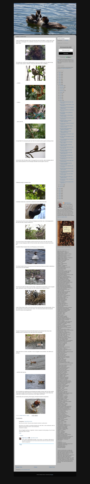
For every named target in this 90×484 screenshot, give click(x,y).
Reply (20, 433)
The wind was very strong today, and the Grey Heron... (66, 161)
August (61, 92)
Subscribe (65, 53)
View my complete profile (62, 216)
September (62, 90)
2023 (60, 77)
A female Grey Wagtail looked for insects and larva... (66, 164)
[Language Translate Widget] (64, 39)
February (61, 184)
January (61, 186)
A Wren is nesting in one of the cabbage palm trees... (65, 132)
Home (35, 467)
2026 (60, 72)
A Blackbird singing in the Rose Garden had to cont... (65, 121)
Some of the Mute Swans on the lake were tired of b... (66, 148)
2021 (60, 80)
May (61, 97)
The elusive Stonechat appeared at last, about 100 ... (66, 156)
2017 (60, 190)
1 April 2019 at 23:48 (34, 437)
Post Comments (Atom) (25, 469)
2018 (60, 188)
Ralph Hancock (25, 437)
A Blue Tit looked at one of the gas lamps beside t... (66, 142)
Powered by (65, 57)
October (61, 88)
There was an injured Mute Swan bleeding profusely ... (66, 150)
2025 (60, 74)
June (61, 95)
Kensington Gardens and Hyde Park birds (34, 6)
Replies (21, 435)
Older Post (52, 467)
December (62, 85)
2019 (60, 84)
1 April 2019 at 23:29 (28, 421)
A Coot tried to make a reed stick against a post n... (66, 145)
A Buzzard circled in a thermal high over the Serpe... (66, 116)
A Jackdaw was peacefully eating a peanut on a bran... (66, 126)
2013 (60, 196)
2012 (60, 198)
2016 (60, 191)
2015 (60, 193)
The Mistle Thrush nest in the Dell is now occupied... (66, 174)
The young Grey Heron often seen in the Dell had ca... (66, 158)
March (61, 100)
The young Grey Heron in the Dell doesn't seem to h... (66, 153)
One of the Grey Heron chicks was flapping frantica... (66, 177)
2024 (60, 75)
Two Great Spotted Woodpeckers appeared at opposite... (66, 129)
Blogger (51, 474)
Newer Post (19, 467)
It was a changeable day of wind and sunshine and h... (66, 140)
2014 (60, 195)
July (61, 93)
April (61, 98)
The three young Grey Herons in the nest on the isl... (66, 169)
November (62, 87)
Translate (65, 40)
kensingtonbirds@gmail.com (66, 68)
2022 (60, 79)
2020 (60, 82)
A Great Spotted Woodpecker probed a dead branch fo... (66, 172)
